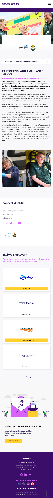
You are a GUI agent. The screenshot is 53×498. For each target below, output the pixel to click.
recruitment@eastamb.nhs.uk (14, 211)
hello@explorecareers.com (26, 462)
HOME (4, 10)
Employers (11, 10)
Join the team (8, 218)
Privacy (29, 494)
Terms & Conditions (20, 494)
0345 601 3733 (8, 214)
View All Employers (26, 377)
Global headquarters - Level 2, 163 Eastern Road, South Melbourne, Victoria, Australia (26, 467)
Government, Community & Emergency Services (25, 78)
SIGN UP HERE (13, 441)
